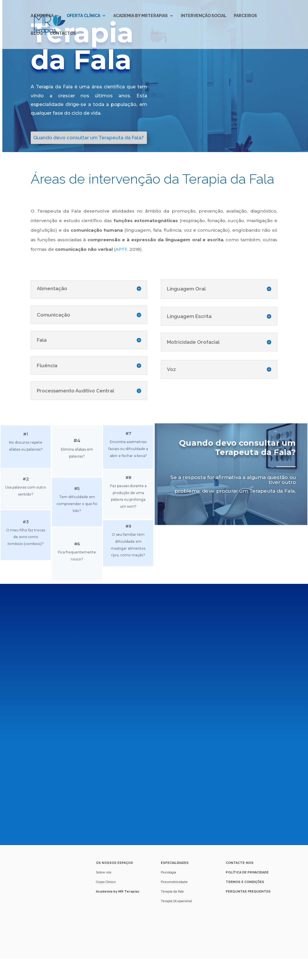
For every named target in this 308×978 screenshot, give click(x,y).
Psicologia (168, 872)
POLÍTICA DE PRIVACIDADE (247, 872)
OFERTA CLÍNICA (83, 16)
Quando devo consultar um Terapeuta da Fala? (88, 137)
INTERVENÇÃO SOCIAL (204, 16)
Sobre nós (104, 872)
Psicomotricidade (174, 882)
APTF (121, 249)
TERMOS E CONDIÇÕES (245, 882)
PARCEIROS (245, 16)
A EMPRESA (42, 16)
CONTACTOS (63, 33)
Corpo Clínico (106, 882)
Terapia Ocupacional (176, 901)
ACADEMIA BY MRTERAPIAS (140, 16)
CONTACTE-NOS (240, 863)
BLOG (37, 33)
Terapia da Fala (172, 891)
